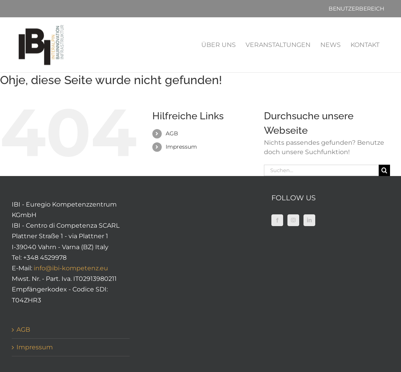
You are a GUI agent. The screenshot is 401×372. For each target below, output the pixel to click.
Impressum (181, 146)
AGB (172, 133)
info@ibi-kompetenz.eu (71, 268)
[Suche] (384, 170)
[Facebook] (277, 220)
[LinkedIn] (309, 220)
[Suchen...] (321, 170)
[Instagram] (293, 220)
